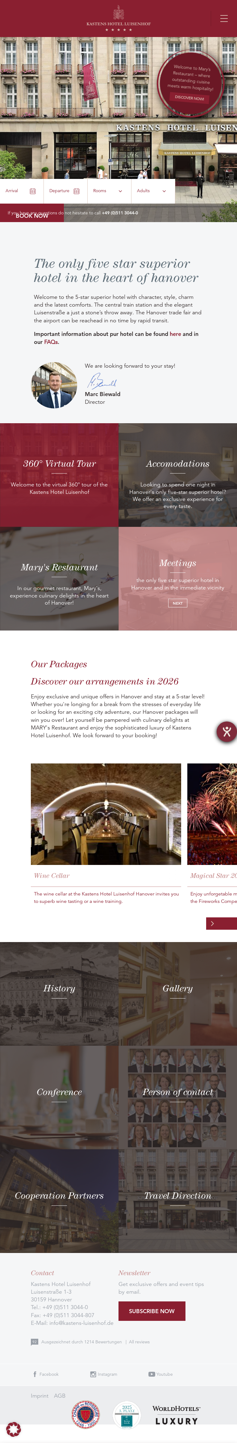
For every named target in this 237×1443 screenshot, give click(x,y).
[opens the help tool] (227, 732)
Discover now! (189, 97)
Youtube (164, 1374)
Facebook (49, 1374)
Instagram (107, 1374)
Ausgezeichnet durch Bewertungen (82, 1342)
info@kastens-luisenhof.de (81, 1323)
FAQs (51, 342)
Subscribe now (152, 1311)
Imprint (39, 1395)
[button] (13, 1429)
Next (178, 603)
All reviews (139, 1342)
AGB (59, 1395)
